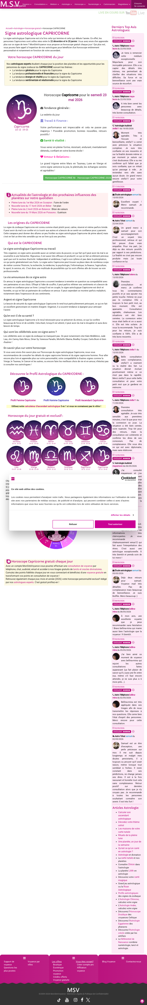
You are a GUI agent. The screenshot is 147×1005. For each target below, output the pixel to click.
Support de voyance (9, 963)
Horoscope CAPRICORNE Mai (61, 177)
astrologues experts (24, 582)
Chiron (131, 864)
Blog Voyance (108, 961)
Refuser (73, 524)
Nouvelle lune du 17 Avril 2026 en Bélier (31, 206)
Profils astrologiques (128, 893)
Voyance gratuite (61, 980)
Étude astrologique (127, 195)
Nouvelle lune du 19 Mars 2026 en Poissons (33, 212)
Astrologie (67, 4)
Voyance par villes (34, 963)
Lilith (131, 870)
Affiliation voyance (81, 969)
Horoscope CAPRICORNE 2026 (94, 177)
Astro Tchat (123, 221)
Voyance (26, 4)
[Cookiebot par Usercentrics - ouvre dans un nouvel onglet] (123, 479)
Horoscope (80, 4)
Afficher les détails (120, 515)
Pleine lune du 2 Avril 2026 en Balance (30, 209)
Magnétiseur (124, 4)
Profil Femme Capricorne (23, 400)
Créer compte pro (85, 964)
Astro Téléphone (125, 274)
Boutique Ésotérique (58, 966)
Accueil (9, 28)
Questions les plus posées (10, 969)
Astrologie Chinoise (129, 899)
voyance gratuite (95, 572)
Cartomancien (109, 4)
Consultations (40, 4)
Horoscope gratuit (33, 28)
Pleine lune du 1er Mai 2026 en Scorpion (31, 202)
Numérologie (94, 4)
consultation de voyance (80, 566)
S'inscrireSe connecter (139, 4)
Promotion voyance (58, 972)
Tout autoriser (115, 524)
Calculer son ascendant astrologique (124, 815)
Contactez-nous (133, 961)
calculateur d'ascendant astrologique (42, 406)
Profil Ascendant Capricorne (89, 400)
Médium (54, 4)
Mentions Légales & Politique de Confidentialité (87, 994)
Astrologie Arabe (128, 905)
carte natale (127, 858)
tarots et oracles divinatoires (87, 569)
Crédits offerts (60, 977)
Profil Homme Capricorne (56, 400)
